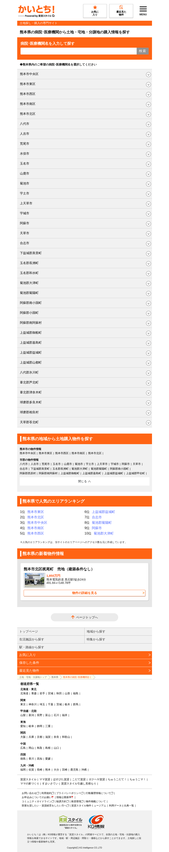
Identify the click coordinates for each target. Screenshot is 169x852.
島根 (48, 747)
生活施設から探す (31, 639)
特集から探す (96, 639)
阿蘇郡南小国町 (31, 302)
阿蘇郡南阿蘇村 (31, 322)
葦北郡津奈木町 (31, 392)
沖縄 (84, 769)
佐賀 (31, 769)
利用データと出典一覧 (121, 805)
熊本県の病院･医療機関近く (77, 677)
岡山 (31, 747)
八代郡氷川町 (29, 372)
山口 (56, 747)
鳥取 (39, 747)
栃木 (67, 704)
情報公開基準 (63, 797)
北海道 (24, 693)
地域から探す (96, 631)
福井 (64, 715)
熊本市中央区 (29, 74)
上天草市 (26, 203)
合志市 (24, 243)
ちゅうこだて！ (117, 779)
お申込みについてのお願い (37, 797)
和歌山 (66, 736)
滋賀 (48, 736)
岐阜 (31, 726)
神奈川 (33, 704)
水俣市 (24, 153)
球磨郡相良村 (29, 412)
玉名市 (24, 163)
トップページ (28, 631)
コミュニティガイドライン (37, 801)
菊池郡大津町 (29, 283)
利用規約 (46, 793)
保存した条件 (29, 662)
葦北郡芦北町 (29, 382)
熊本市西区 (27, 94)
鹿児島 (74, 769)
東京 (23, 704)
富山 (48, 715)
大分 (56, 769)
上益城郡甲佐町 (135, 473)
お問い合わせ (29, 793)
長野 (39, 715)
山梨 (23, 715)
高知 (39, 758)
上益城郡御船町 (31, 332)
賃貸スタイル (28, 779)
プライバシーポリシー (68, 793)
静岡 (39, 726)
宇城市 (24, 213)
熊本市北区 (27, 113)
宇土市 (24, 193)
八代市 (24, 123)
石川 (56, 715)
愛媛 (48, 758)
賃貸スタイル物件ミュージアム (88, 805)
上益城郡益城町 (31, 352)
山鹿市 (24, 173)
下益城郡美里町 (31, 253)
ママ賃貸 (44, 779)
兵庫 (31, 736)
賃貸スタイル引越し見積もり (78, 783)
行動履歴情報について (98, 793)
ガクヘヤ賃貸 (97, 779)
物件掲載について (96, 801)
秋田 (59, 693)
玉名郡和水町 (29, 273)
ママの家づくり (29, 783)
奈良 (56, 736)
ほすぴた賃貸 (61, 779)
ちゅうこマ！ (138, 779)
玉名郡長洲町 (29, 263)
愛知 (23, 726)
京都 (39, 736)
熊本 (48, 769)
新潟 (31, 715)
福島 (75, 693)
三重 (48, 726)
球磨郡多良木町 (31, 402)
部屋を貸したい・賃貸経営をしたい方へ (44, 805)
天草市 (24, 233)
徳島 (23, 758)
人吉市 (24, 133)
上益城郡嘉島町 (31, 342)
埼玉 (42, 704)
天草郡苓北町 (29, 422)
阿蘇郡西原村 (28, 473)
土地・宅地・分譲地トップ (33, 677)
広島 (23, 747)
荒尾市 (24, 143)
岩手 (42, 693)
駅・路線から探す (31, 647)
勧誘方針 (61, 801)
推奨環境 (76, 801)
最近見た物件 (29, 670)
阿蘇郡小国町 (29, 312)
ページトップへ (87, 617)
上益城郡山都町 (31, 362)
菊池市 (24, 183)
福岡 (23, 769)
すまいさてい (50, 783)
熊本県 (54, 677)
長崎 (39, 769)
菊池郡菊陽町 (29, 293)
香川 (31, 758)
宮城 (50, 693)
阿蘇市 (24, 223)
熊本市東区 (27, 84)
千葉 (50, 704)
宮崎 (64, 769)
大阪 (23, 736)
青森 (34, 693)
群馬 (75, 704)
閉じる (82, 481)
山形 (67, 693)
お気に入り (27, 655)
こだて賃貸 (79, 779)
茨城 (59, 704)
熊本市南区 (27, 103)
